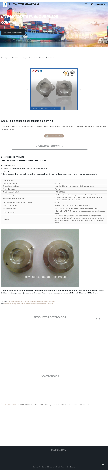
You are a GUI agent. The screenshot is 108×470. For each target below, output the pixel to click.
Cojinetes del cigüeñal (69, 290)
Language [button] (101, 4)
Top (102, 464)
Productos (15, 58)
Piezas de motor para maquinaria (52, 293)
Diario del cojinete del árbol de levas (86, 293)
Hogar (6, 58)
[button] (86, 4)
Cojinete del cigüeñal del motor (87, 290)
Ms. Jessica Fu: (9, 409)
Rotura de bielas (69, 293)
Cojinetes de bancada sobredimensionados (48, 290)
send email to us (54, 136)
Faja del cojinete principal (12, 293)
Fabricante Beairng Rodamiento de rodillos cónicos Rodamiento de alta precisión (28, 303)
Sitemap (72, 467)
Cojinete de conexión (8, 290)
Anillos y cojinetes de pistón (24, 290)
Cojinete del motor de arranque (31, 293)
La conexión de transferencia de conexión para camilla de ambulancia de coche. (31, 301)
